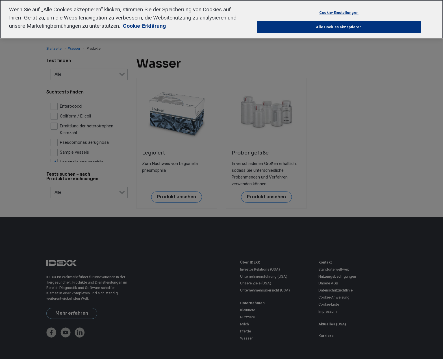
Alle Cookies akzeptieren (339, 27)
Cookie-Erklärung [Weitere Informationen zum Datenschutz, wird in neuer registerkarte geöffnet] (144, 26)
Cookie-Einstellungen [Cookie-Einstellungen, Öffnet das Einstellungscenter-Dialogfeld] (339, 12)
